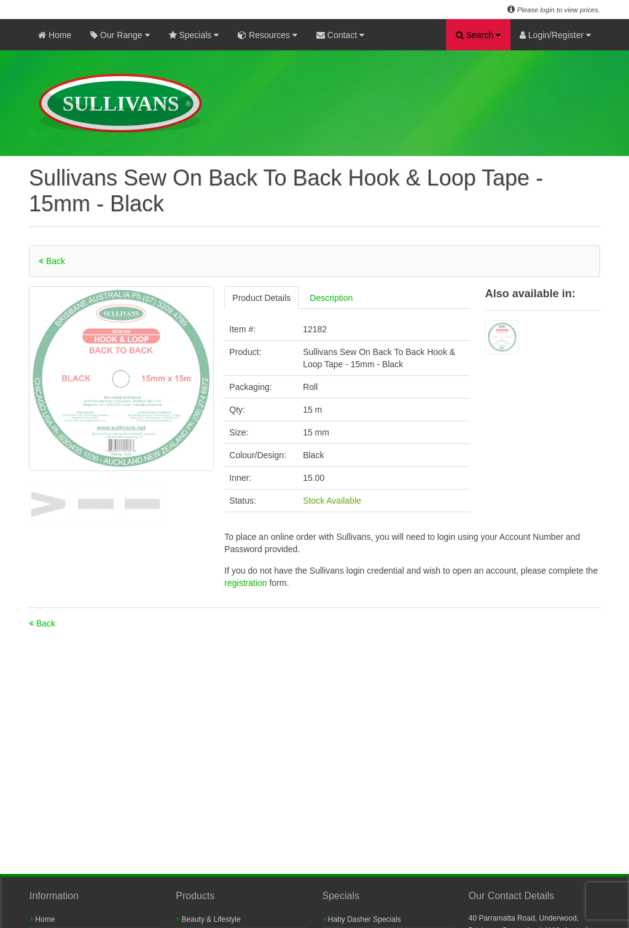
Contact (340, 35)
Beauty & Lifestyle (208, 919)
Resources (267, 35)
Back (52, 261)
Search (478, 35)
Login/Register (555, 35)
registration (246, 583)
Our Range (119, 35)
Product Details (261, 298)
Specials (194, 35)
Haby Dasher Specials (362, 919)
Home (54, 35)
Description (331, 298)
